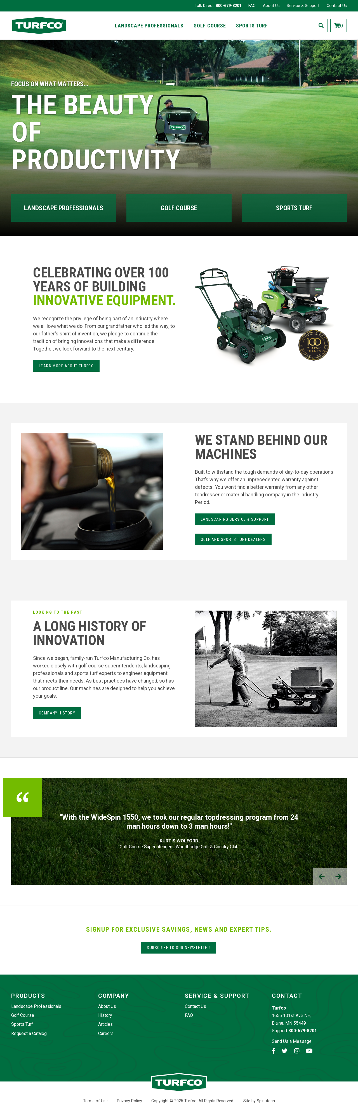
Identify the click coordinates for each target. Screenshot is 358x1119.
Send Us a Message (292, 1041)
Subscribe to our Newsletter (178, 947)
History (105, 1015)
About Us (271, 5)
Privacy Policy (129, 1101)
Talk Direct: (218, 5)
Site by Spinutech (259, 1101)
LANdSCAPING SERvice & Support (235, 519)
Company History (57, 713)
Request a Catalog (29, 1033)
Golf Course (210, 26)
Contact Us (337, 5)
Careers (106, 1033)
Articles (105, 1024)
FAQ (252, 5)
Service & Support (303, 5)
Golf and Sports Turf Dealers (233, 539)
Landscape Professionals (149, 26)
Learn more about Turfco (66, 366)
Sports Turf (252, 26)
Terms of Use (95, 1101)
